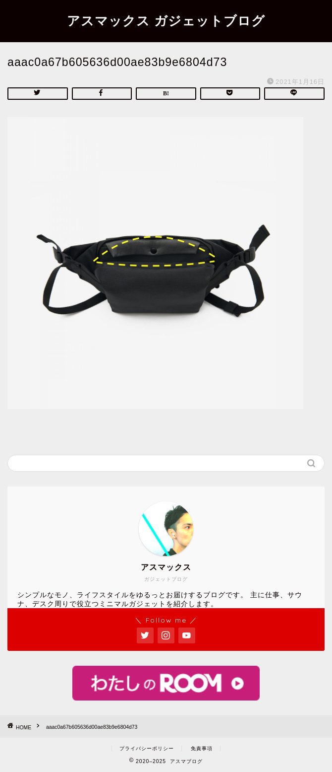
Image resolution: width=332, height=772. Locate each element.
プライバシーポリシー (146, 748)
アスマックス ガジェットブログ (166, 20)
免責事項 (202, 748)
